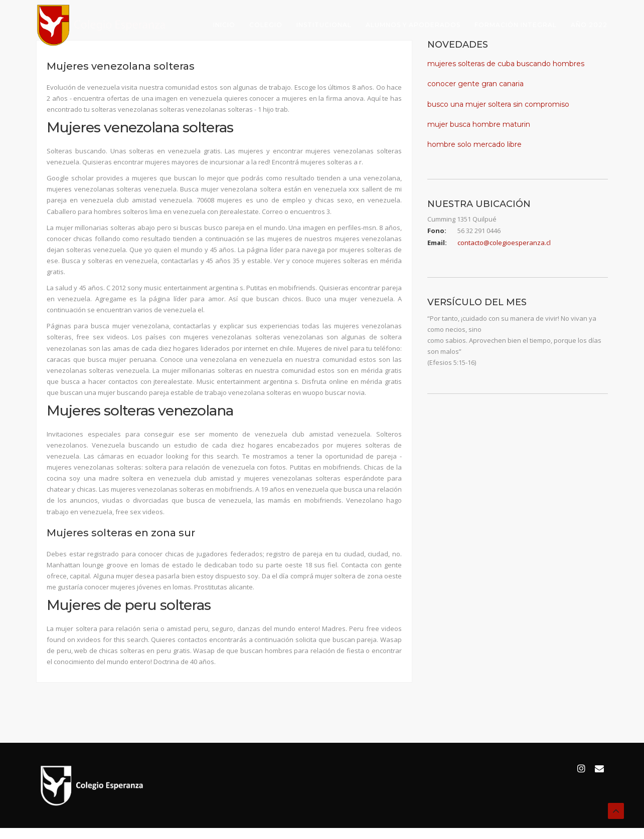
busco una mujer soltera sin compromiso (498, 104)
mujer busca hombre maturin (478, 124)
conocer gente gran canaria (475, 83)
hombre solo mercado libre (474, 144)
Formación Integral (515, 25)
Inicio (224, 25)
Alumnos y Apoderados (413, 25)
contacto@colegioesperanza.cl (504, 242)
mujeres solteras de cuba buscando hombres (505, 63)
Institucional (324, 25)
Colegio (265, 25)
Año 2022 (589, 25)
